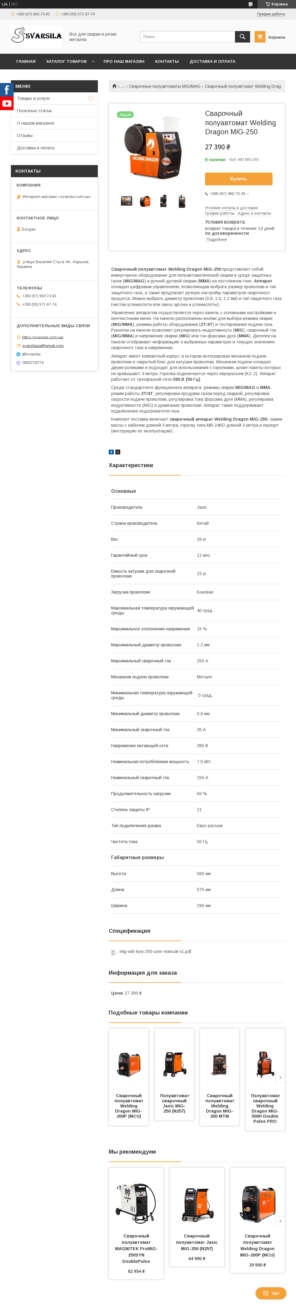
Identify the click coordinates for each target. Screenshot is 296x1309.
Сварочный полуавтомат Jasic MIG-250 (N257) (197, 1242)
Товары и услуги (33, 98)
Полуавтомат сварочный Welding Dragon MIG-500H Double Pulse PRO (266, 1108)
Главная (26, 61)
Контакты (167, 61)
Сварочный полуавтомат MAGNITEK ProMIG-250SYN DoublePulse (136, 1249)
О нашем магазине (35, 123)
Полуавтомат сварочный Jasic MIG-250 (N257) (175, 1103)
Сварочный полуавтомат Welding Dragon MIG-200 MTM (220, 1106)
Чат (271, 1293)
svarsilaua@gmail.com (43, 345)
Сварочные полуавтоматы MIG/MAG (165, 86)
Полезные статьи (34, 110)
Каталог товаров (67, 61)
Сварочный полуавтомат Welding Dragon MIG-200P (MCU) (129, 1106)
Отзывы (25, 135)
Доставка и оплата (212, 61)
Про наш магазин (124, 61)
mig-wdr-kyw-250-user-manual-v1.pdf (155, 951)
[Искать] (242, 37)
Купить (238, 178)
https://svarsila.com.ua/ (42, 337)
